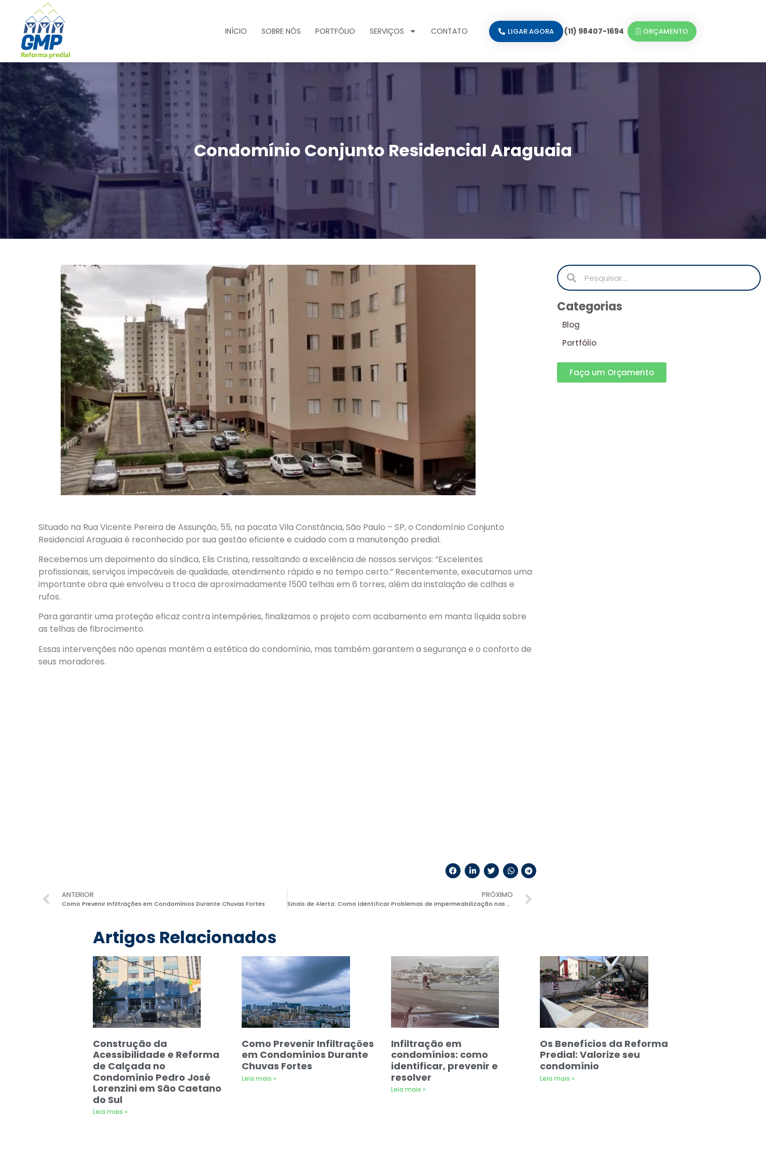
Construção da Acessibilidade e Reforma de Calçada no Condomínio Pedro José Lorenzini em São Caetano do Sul (157, 906)
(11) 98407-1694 (594, 31)
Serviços (393, 31)
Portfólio (335, 31)
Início (236, 31)
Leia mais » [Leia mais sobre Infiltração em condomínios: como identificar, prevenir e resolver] (408, 923)
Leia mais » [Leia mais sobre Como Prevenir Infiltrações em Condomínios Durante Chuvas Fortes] (259, 912)
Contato (449, 31)
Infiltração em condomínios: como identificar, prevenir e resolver (444, 895)
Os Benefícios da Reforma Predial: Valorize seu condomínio (604, 889)
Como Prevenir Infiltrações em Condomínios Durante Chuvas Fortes (308, 889)
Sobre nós (281, 31)
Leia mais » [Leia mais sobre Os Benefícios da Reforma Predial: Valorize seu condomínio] (557, 912)
